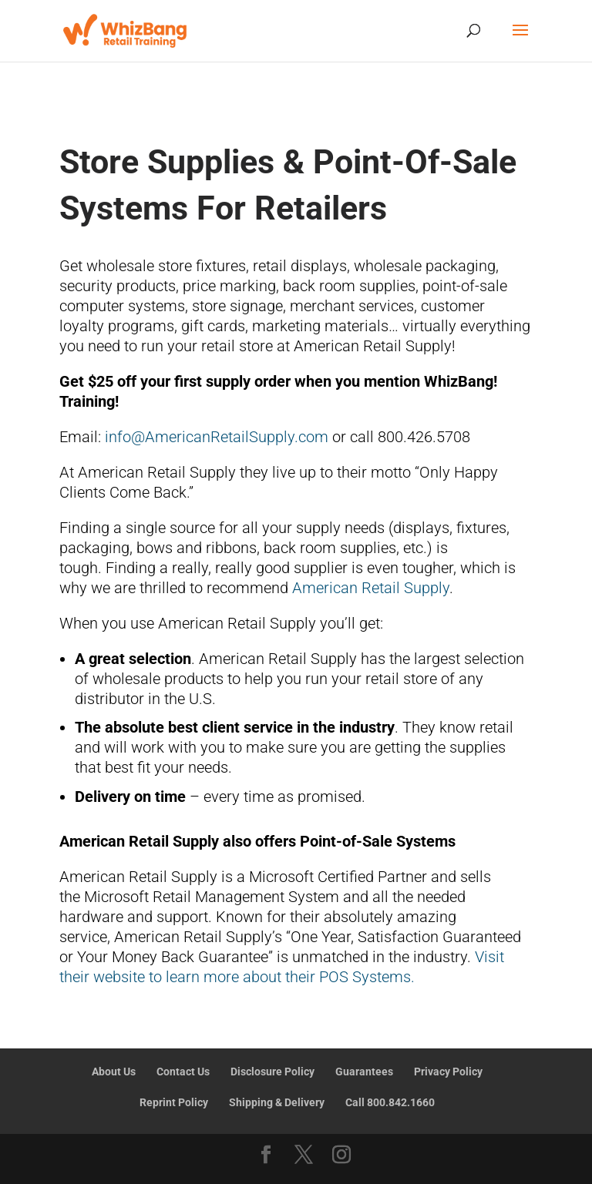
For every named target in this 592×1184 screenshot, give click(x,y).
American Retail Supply (370, 588)
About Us (114, 1071)
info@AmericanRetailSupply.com (216, 437)
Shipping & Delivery (277, 1102)
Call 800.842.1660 (390, 1102)
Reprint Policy (174, 1102)
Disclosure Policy (272, 1071)
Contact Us (183, 1071)
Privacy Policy (448, 1071)
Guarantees (364, 1071)
